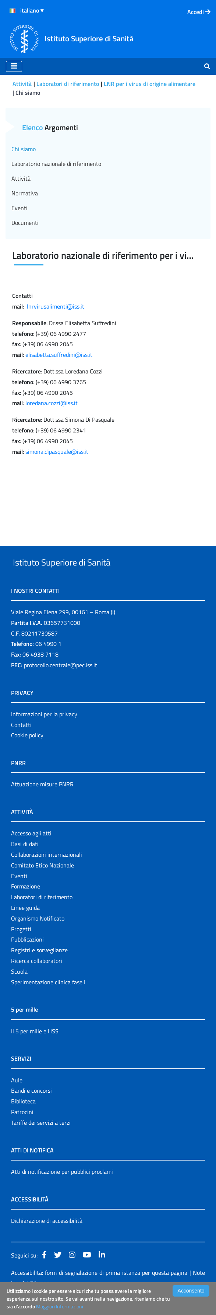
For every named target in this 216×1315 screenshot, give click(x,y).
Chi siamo (23, 149)
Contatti (21, 741)
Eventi (19, 207)
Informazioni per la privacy (44, 731)
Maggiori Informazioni (59, 1306)
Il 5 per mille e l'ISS (35, 1048)
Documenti (25, 222)
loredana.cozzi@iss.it (51, 403)
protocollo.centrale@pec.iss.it (60, 682)
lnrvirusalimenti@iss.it (55, 306)
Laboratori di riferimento (67, 83)
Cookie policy (27, 752)
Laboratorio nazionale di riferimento (56, 163)
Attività (22, 83)
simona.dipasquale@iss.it (56, 451)
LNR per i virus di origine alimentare (149, 83)
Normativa (24, 193)
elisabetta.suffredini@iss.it (58, 354)
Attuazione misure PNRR (42, 801)
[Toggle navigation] (14, 66)
